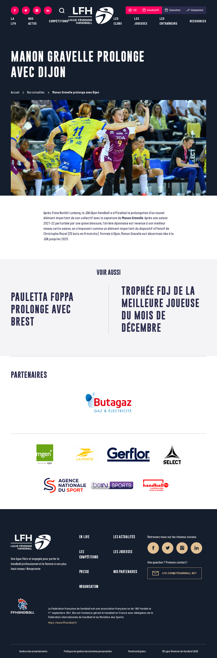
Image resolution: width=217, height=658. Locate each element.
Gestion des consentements (33, 651)
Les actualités (124, 537)
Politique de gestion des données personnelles (87, 651)
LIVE (133, 10)
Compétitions (58, 21)
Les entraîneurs (168, 21)
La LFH (13, 21)
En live (84, 537)
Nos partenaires (125, 572)
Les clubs (118, 21)
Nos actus (32, 21)
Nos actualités (36, 92)
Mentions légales (136, 651)
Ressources (198, 21)
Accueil (15, 92)
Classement (194, 10)
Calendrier (173, 10)
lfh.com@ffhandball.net (174, 573)
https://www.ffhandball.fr (62, 622)
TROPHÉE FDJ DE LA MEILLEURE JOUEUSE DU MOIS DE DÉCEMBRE (160, 309)
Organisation (89, 587)
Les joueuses (140, 21)
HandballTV (151, 10)
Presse (84, 572)
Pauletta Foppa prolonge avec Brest (42, 309)
